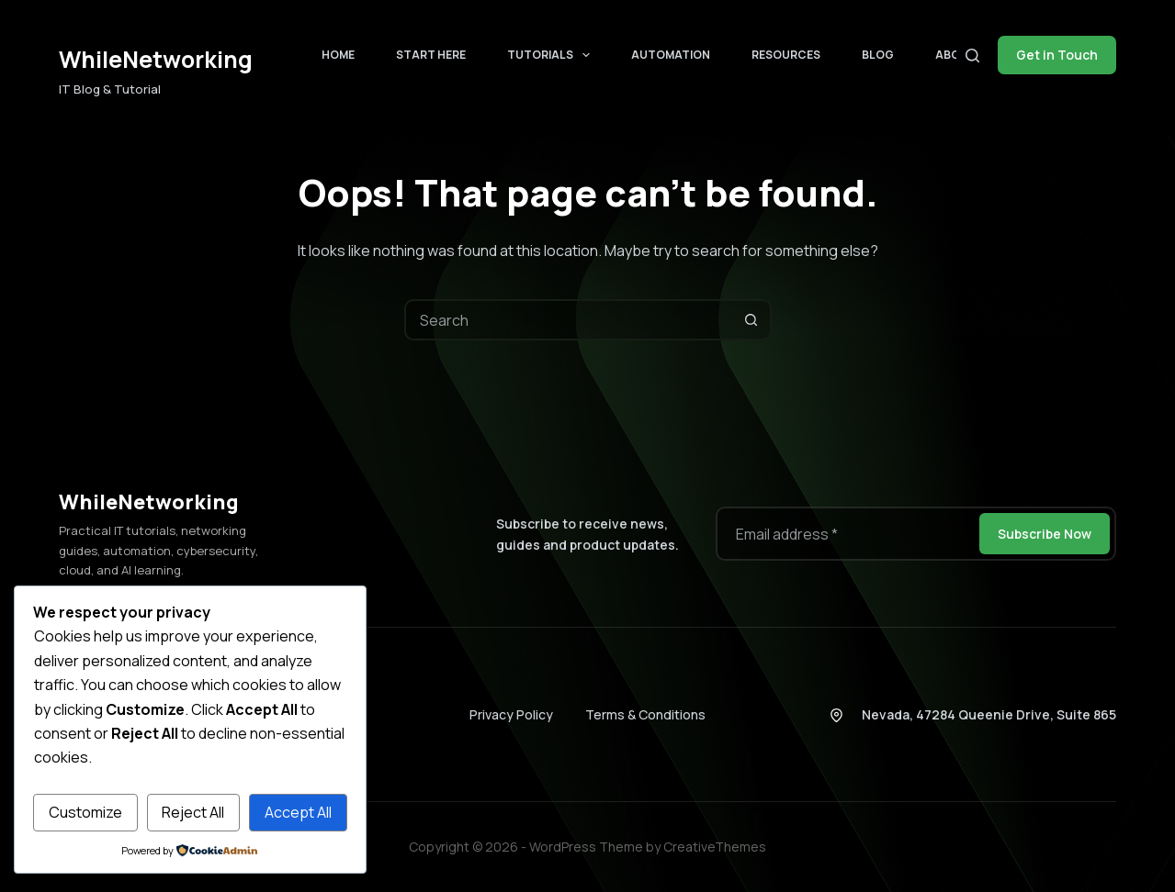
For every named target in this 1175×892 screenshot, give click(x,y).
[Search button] (751, 320)
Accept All (298, 812)
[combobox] (569, 319)
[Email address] (846, 533)
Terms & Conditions (645, 714)
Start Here (431, 54)
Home (338, 54)
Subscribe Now (1044, 533)
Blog (878, 54)
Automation (670, 54)
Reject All (193, 812)
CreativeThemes (714, 846)
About (956, 54)
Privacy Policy (511, 714)
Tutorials (552, 55)
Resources (785, 54)
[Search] (972, 55)
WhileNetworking (156, 59)
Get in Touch (1057, 54)
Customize (85, 812)
